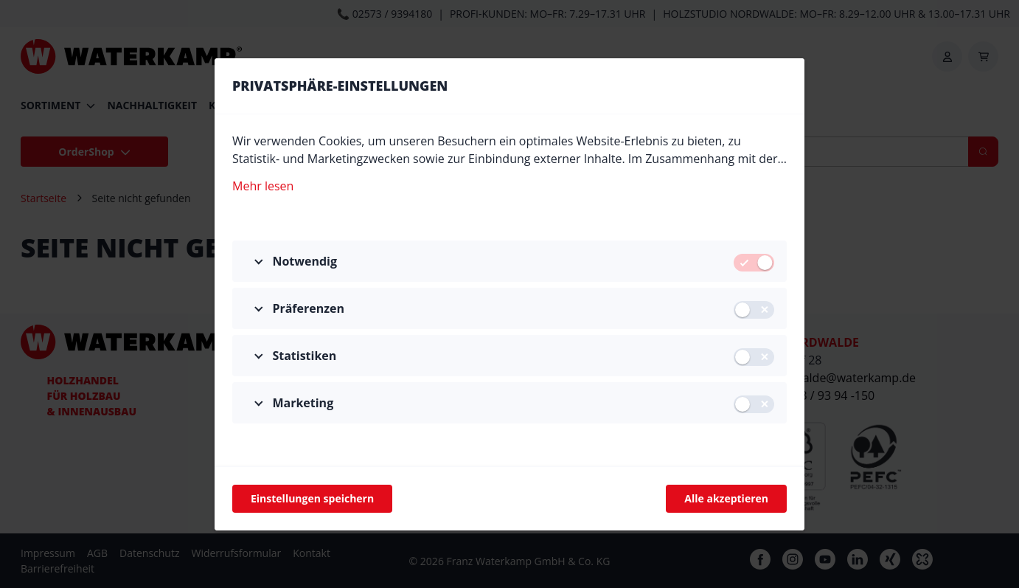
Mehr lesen (262, 185)
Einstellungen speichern (312, 498)
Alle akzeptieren (726, 498)
